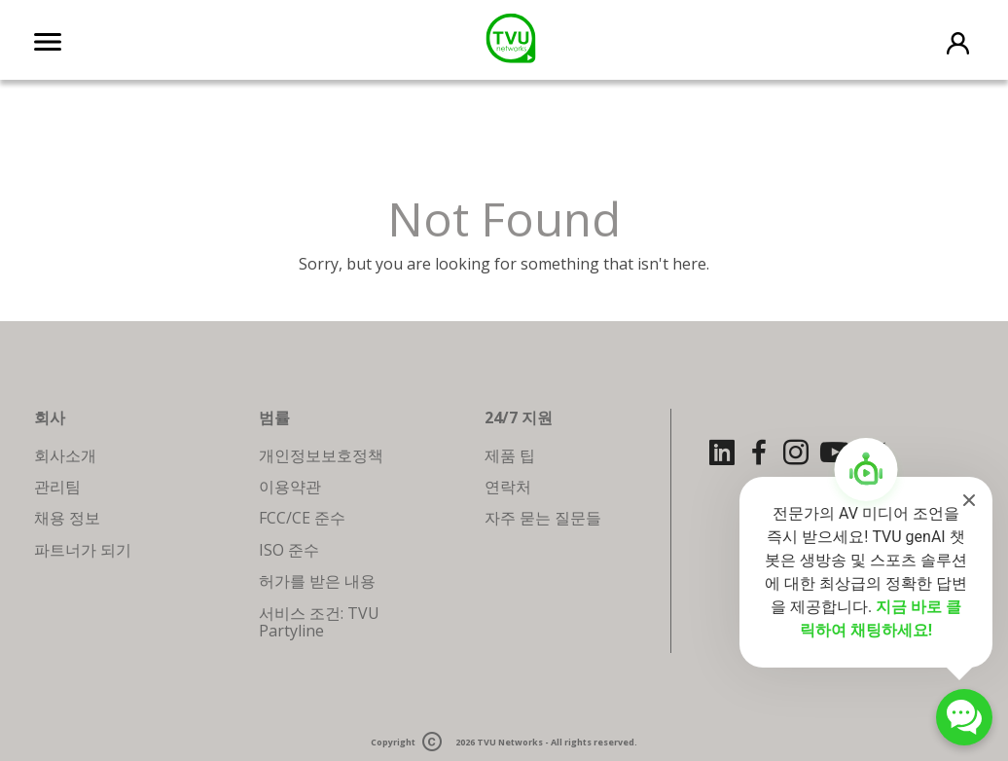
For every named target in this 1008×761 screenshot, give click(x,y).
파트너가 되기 (82, 550)
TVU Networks (510, 743)
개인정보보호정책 (321, 455)
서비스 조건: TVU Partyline (319, 621)
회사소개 (65, 455)
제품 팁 (510, 455)
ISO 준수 (289, 550)
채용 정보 (67, 517)
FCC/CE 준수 (302, 517)
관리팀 (57, 486)
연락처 (508, 486)
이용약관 (290, 486)
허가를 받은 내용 (317, 581)
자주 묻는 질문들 (543, 517)
